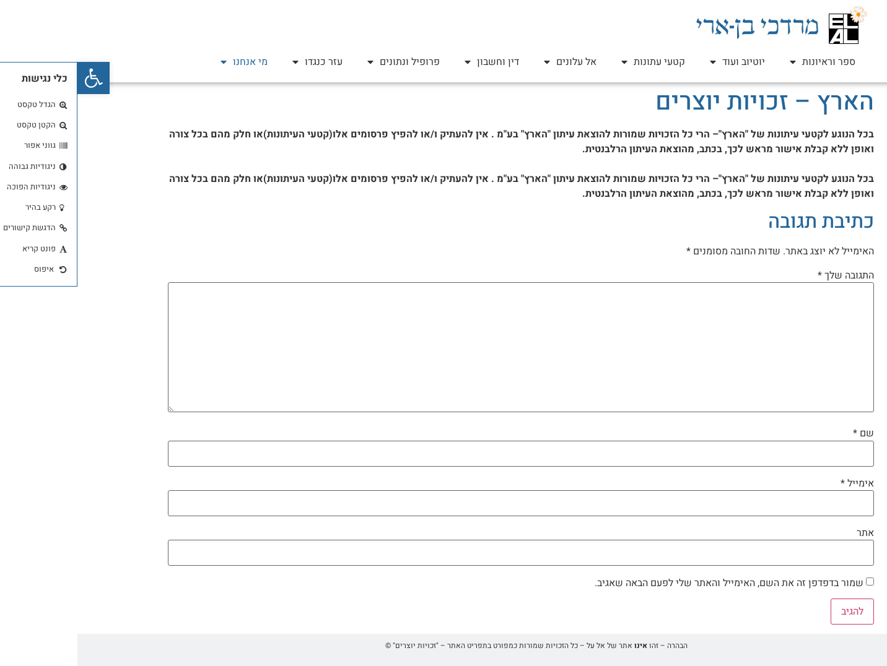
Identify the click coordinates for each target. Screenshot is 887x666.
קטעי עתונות (576, 62)
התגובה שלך (768, 275)
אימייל (780, 483)
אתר (788, 533)
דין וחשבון (414, 62)
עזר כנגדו (240, 62)
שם (786, 433)
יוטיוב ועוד (660, 62)
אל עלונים (492, 62)
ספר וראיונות (745, 62)
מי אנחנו (166, 62)
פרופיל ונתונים (326, 62)
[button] (16, 78)
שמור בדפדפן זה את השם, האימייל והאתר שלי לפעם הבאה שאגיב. (651, 583)
